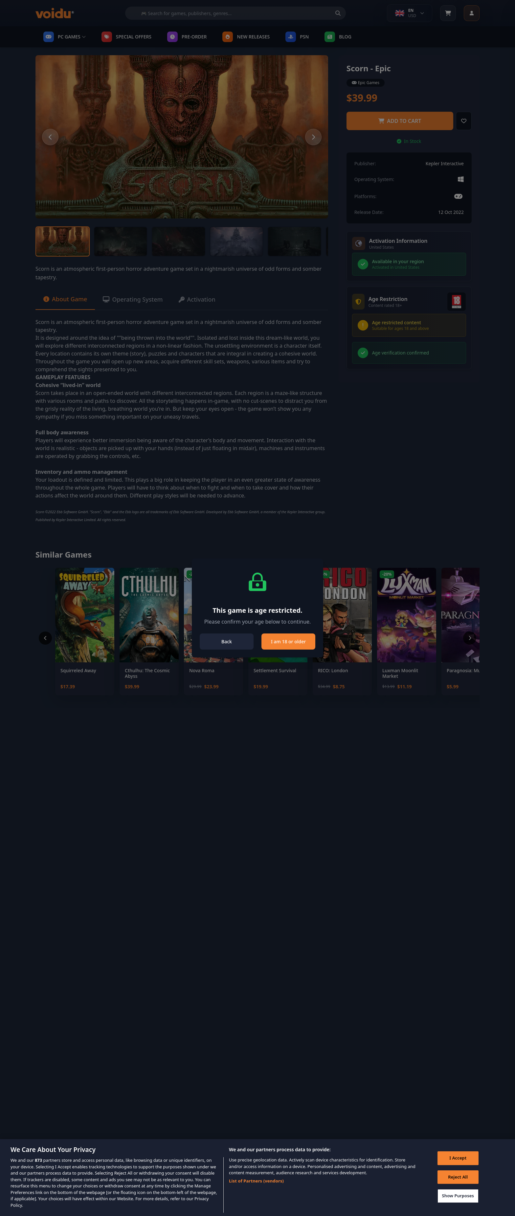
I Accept (457, 1167)
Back (226, 641)
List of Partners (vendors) (256, 1190)
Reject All (458, 1186)
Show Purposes (458, 1205)
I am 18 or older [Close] (288, 641)
